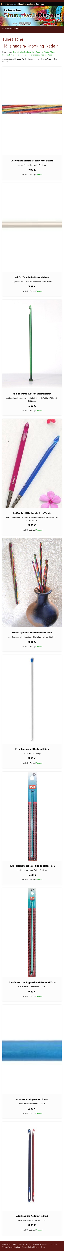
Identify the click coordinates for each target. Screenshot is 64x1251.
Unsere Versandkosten (11, 1247)
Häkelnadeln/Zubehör (10, 55)
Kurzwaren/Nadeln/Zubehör (46, 52)
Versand (39, 174)
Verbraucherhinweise (41, 1244)
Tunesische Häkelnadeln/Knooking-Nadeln (37, 55)
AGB (14, 1244)
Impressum (6, 1244)
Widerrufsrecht (24, 1244)
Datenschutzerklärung (30, 1247)
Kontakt (54, 1244)
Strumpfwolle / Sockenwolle (23, 52)
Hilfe (43, 1247)
